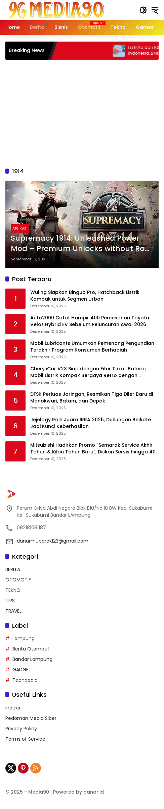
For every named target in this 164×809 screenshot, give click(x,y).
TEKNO (12, 590)
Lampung (23, 638)
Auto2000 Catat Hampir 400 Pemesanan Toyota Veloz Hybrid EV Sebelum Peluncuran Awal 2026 (89, 321)
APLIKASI (20, 228)
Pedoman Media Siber (30, 718)
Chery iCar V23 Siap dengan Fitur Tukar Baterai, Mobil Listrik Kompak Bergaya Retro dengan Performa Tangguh (88, 372)
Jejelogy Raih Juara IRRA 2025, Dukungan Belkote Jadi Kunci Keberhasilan (90, 423)
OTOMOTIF (18, 579)
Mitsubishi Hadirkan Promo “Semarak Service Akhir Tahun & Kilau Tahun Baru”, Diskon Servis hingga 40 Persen (93, 448)
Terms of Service (25, 739)
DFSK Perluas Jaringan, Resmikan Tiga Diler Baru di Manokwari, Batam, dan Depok (91, 397)
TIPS (10, 600)
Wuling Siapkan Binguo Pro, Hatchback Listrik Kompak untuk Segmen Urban (84, 295)
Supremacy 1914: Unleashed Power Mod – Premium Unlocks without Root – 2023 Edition (81, 243)
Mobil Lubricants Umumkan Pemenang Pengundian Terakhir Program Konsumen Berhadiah (92, 346)
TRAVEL (13, 611)
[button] (143, 10)
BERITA (12, 569)
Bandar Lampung (32, 659)
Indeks (12, 707)
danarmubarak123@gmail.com (52, 541)
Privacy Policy (21, 728)
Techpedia (25, 680)
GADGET (22, 669)
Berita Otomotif (30, 648)
